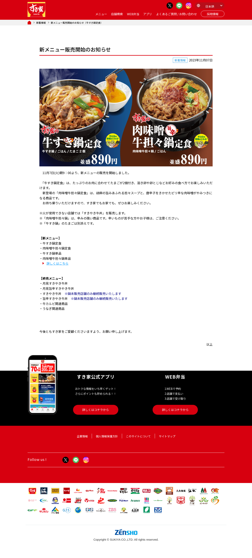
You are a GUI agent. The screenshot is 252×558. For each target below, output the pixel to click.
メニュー (101, 14)
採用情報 (213, 14)
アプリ (147, 14)
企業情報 (82, 436)
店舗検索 (117, 14)
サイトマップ (167, 436)
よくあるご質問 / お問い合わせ (176, 14)
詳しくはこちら (57, 263)
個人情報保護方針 (107, 436)
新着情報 (41, 22)
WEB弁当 (133, 14)
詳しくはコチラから (95, 410)
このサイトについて (138, 436)
